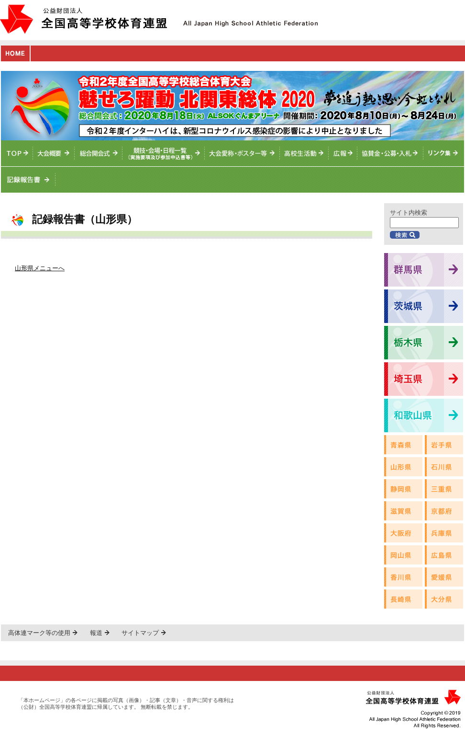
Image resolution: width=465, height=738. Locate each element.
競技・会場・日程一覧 (163, 153)
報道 (96, 632)
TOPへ (17, 153)
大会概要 (54, 153)
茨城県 (423, 306)
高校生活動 (304, 153)
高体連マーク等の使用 (39, 632)
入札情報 (390, 153)
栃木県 (423, 342)
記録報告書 (28, 180)
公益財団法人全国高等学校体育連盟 (83, 19)
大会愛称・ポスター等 (242, 153)
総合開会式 (98, 153)
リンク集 (443, 153)
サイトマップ (140, 632)
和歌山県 (423, 415)
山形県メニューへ (40, 268)
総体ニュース (343, 153)
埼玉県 (423, 379)
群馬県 (423, 270)
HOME (15, 53)
